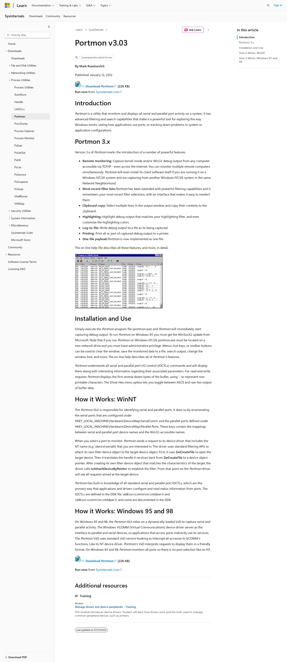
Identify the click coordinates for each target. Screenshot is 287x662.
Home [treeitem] (11, 44)
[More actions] (208, 30)
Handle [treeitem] (18, 102)
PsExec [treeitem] (18, 145)
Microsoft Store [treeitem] (20, 240)
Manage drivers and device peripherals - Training (105, 607)
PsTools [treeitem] (18, 189)
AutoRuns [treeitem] (20, 94)
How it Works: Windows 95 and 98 (258, 60)
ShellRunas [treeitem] (21, 196)
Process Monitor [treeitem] (24, 138)
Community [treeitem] (15, 247)
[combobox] (27, 35)
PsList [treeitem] (17, 167)
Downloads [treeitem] (18, 58)
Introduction (247, 37)
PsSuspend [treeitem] (21, 182)
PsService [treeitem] (20, 174)
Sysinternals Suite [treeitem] (22, 233)
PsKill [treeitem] (17, 160)
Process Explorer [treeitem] (24, 131)
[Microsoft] (7, 5)
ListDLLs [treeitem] (19, 109)
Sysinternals (96, 29)
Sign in (278, 5)
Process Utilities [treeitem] (23, 87)
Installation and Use (251, 48)
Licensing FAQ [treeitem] (16, 269)
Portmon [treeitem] (19, 116)
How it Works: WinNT (252, 53)
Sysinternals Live (107, 92)
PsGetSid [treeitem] (19, 152)
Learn (79, 29)
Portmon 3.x (246, 42)
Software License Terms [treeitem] (22, 262)
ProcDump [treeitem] (21, 123)
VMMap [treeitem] (19, 203)
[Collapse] (49, 26)
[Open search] (268, 5)
